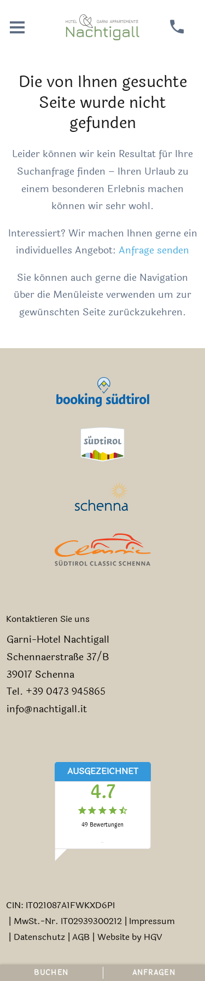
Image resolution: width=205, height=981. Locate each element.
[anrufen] (177, 27)
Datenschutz (39, 937)
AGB (81, 937)
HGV (153, 937)
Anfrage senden (154, 250)
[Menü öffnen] (17, 27)
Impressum (152, 921)
